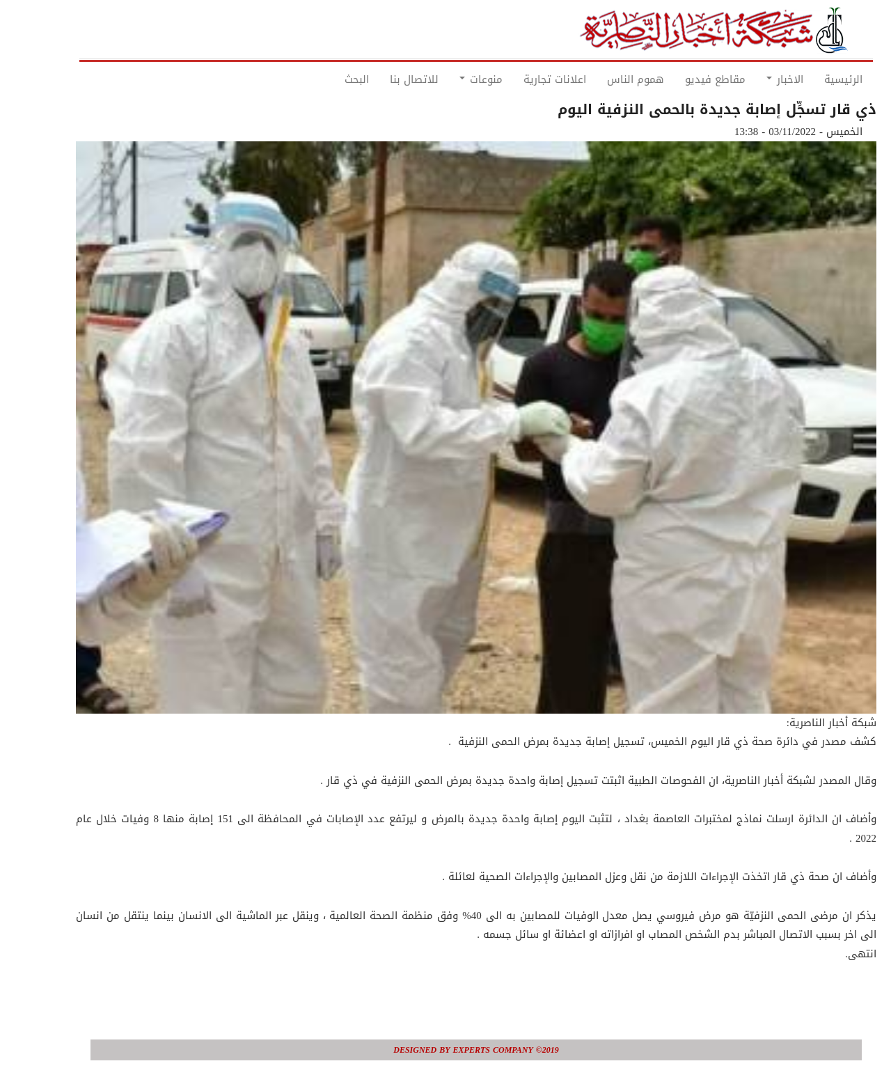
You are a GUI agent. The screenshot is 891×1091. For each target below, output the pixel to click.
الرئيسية (813, 79)
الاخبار (754, 79)
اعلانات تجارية (524, 79)
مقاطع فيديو (684, 79)
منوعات (450, 79)
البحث (326, 79)
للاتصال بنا (383, 79)
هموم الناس (604, 79)
